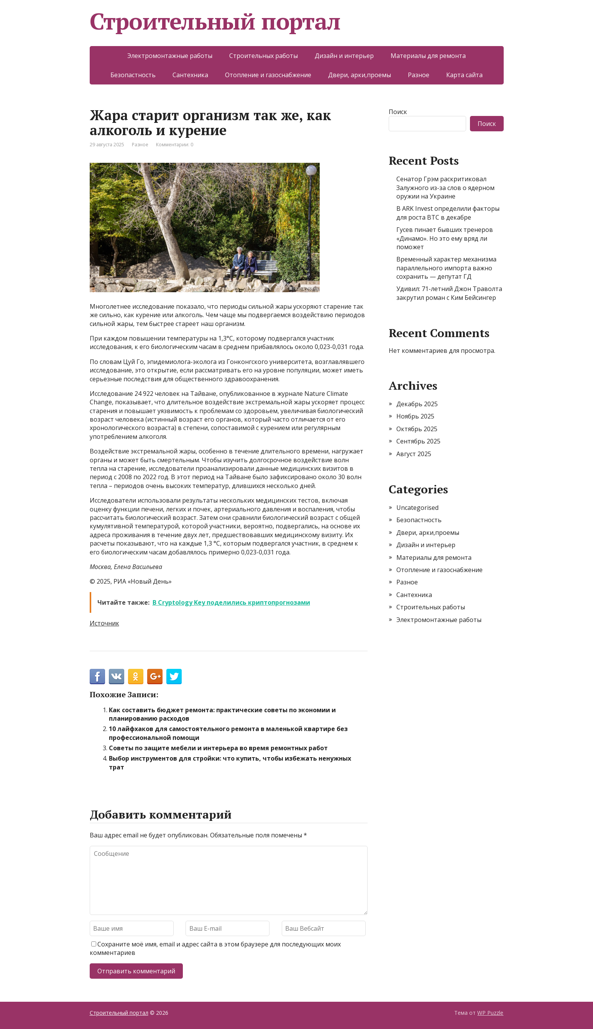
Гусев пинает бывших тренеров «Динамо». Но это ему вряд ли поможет (444, 238)
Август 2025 (413, 454)
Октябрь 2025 (416, 429)
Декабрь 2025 (417, 404)
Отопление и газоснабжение (268, 75)
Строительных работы (263, 55)
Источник (104, 623)
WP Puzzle (490, 1012)
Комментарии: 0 (174, 144)
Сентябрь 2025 (418, 441)
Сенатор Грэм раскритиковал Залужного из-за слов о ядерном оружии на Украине (445, 187)
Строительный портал (215, 21)
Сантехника (190, 75)
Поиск (398, 112)
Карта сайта (464, 75)
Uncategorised (417, 507)
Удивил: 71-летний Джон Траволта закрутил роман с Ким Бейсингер (449, 293)
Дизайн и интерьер (344, 55)
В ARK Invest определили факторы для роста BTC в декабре (447, 212)
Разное (418, 75)
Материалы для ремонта (428, 55)
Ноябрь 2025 (415, 416)
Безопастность (133, 75)
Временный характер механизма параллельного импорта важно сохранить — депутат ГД (446, 268)
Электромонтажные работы (169, 55)
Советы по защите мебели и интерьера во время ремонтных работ (218, 748)
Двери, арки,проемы (359, 75)
